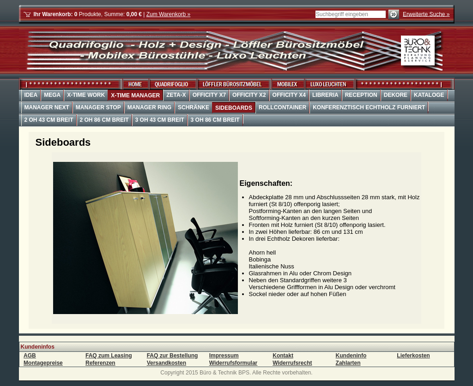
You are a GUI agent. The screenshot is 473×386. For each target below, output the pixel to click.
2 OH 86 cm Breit (104, 120)
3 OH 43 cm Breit (159, 120)
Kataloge (429, 95)
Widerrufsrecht (292, 363)
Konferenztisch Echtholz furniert (369, 107)
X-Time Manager (135, 95)
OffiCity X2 (249, 95)
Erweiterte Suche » (426, 14)
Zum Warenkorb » (168, 14)
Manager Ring (149, 107)
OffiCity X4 (289, 95)
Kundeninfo (351, 355)
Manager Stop (98, 107)
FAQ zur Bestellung (172, 355)
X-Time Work (86, 95)
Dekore (395, 95)
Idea (31, 95)
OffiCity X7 (209, 95)
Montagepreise (43, 363)
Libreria (325, 95)
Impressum (224, 355)
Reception (361, 95)
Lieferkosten (413, 355)
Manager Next (46, 107)
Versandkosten (166, 363)
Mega (52, 95)
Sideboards (233, 108)
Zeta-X (176, 95)
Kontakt (283, 355)
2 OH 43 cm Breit (48, 120)
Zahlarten (348, 363)
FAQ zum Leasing (108, 355)
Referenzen (100, 363)
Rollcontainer (282, 107)
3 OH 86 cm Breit (215, 120)
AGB (30, 355)
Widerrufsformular (233, 363)
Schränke (193, 107)
